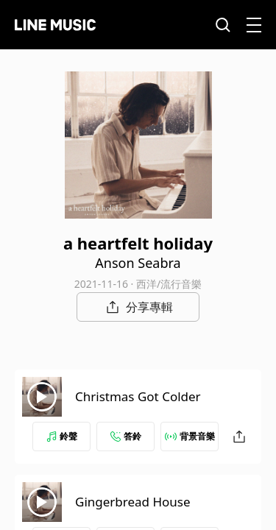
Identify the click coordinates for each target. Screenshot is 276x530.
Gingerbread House (133, 501)
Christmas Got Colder (138, 396)
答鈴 (125, 436)
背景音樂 (190, 436)
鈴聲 (61, 436)
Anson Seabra (137, 263)
